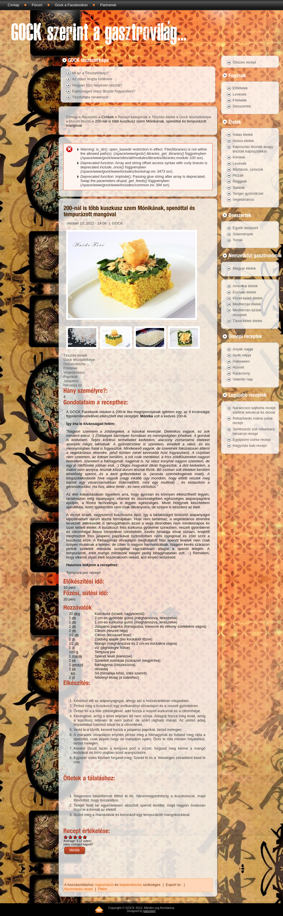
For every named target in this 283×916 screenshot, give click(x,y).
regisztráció (104, 885)
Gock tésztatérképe (195, 117)
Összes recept (244, 62)
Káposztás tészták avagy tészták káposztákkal (253, 149)
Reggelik (240, 181)
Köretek (239, 157)
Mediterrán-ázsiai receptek (247, 312)
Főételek (70, 368)
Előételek (240, 88)
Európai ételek (244, 292)
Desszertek (242, 106)
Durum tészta (80, 121)
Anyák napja (243, 349)
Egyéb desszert (245, 228)
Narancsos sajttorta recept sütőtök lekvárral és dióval (254, 410)
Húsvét (238, 367)
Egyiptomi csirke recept (252, 439)
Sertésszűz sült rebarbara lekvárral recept (254, 431)
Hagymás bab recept (250, 445)
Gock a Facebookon (71, 5)
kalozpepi (149, 911)
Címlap (13, 5)
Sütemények (243, 234)
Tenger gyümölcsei (248, 193)
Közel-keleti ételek (248, 298)
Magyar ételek (244, 268)
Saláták (239, 187)
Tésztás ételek (163, 117)
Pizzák (238, 175)
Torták (238, 240)
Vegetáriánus (74, 372)
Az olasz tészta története (92, 79)
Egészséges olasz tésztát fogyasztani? (103, 91)
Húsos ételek (243, 141)
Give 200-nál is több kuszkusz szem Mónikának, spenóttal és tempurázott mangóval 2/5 (70, 837)
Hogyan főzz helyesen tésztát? (97, 85)
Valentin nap (243, 379)
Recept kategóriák (133, 117)
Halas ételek (243, 134)
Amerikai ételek (245, 286)
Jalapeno (70, 381)
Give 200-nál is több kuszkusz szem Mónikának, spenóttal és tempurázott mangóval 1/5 (65, 837)
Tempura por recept (83, 572)
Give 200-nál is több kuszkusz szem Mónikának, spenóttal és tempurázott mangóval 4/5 (80, 837)
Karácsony (241, 373)
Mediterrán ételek (247, 304)
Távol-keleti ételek (247, 321)
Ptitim (102, 889)
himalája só (72, 385)
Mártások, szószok (248, 169)
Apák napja (242, 355)
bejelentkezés (130, 885)
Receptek (89, 117)
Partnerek (108, 5)
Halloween (241, 361)
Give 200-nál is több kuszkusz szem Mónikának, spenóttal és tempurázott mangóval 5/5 (85, 837)
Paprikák (70, 377)
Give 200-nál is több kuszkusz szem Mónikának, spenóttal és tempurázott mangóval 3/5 (75, 837)
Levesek (239, 94)
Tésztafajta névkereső (90, 97)
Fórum (37, 5)
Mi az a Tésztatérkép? (90, 73)
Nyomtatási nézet (78, 889)
